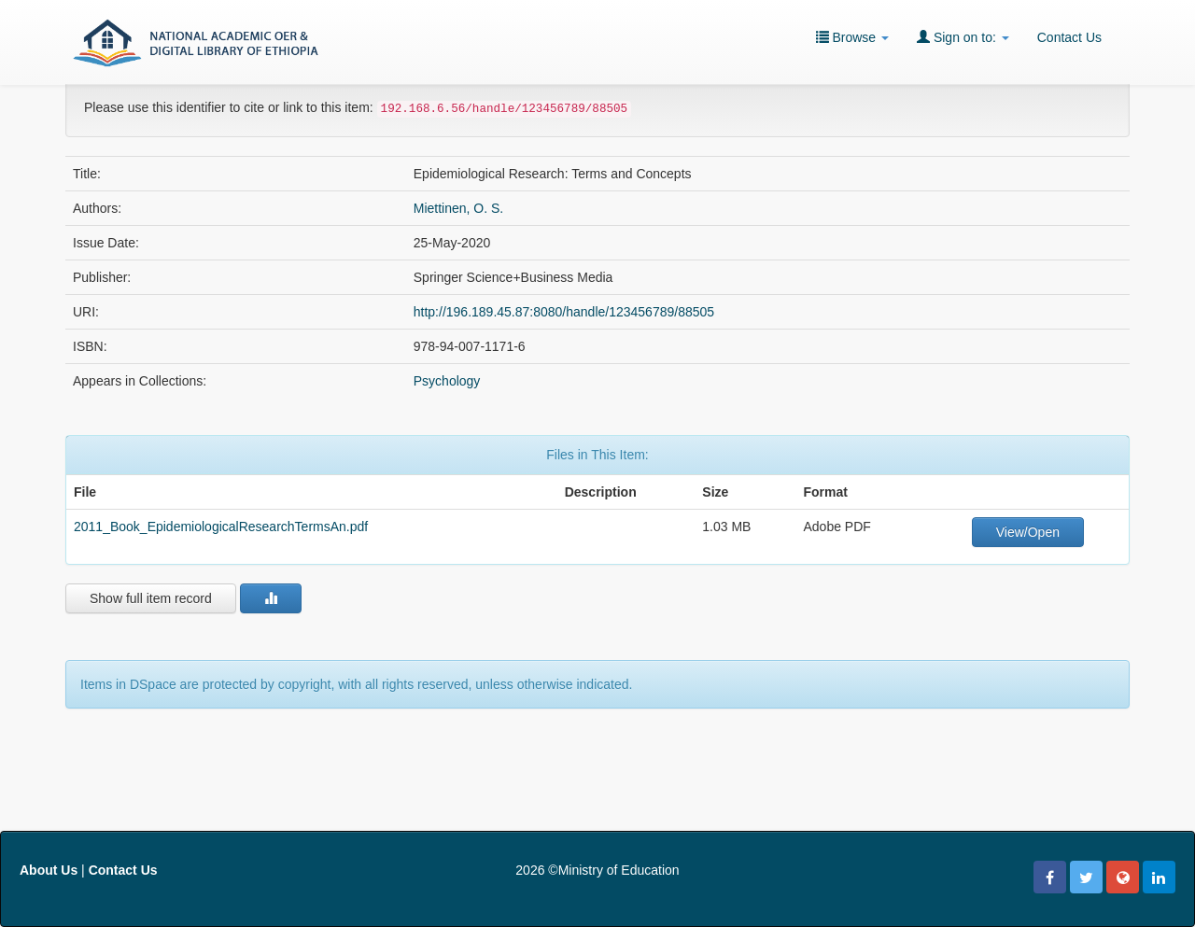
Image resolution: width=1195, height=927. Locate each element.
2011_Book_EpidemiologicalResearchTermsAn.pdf (221, 526)
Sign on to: (963, 37)
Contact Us (1069, 37)
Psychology (447, 380)
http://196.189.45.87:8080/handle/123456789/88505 (564, 311)
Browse (852, 37)
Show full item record (151, 598)
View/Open (1028, 532)
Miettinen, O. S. (458, 208)
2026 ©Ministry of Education (597, 870)
